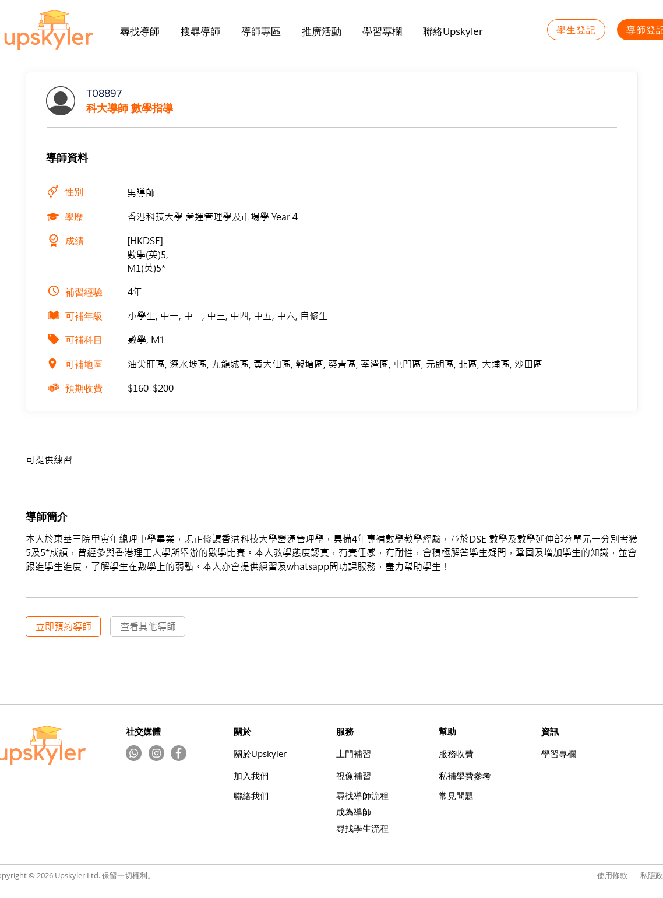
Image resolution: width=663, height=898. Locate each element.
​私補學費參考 (465, 775)
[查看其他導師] (147, 626)
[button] (321, 31)
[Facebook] (178, 753)
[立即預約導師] (63, 626)
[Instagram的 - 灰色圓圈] (156, 753)
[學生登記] (576, 29)
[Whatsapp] (134, 753)
